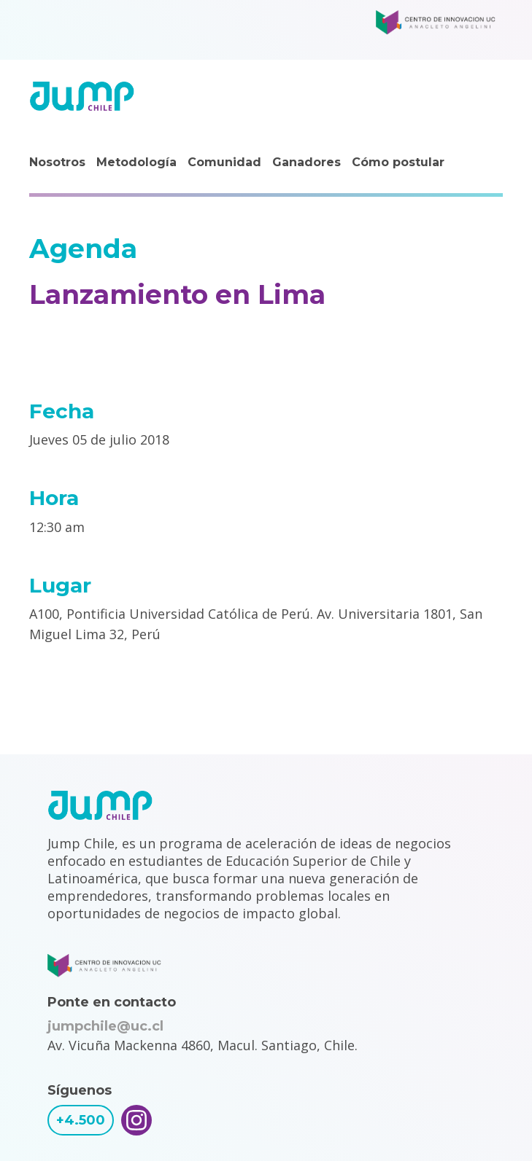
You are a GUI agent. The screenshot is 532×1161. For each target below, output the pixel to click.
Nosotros (57, 162)
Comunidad (224, 162)
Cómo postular (398, 162)
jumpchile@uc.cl (105, 1026)
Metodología (136, 162)
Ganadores (306, 162)
